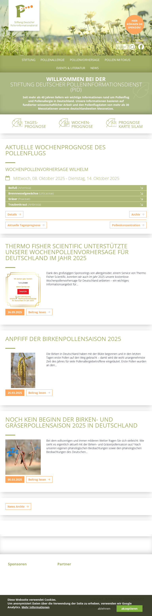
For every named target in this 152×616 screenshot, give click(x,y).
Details (12, 214)
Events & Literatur (70, 68)
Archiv (135, 214)
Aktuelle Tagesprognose (24, 225)
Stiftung (28, 60)
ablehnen (104, 608)
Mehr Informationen (35, 607)
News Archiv (16, 506)
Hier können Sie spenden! (134, 24)
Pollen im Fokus (117, 60)
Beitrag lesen (37, 312)
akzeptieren (129, 608)
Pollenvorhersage (85, 60)
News (94, 68)
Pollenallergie (53, 60)
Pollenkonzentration (126, 225)
